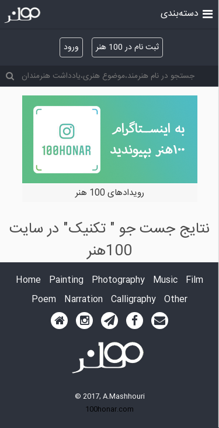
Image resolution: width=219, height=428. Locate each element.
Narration (83, 300)
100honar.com (109, 409)
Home (28, 280)
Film (194, 280)
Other (175, 300)
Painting (66, 280)
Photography (118, 280)
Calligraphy (133, 300)
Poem (44, 300)
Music (165, 280)
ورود (71, 47)
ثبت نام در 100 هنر (127, 47)
